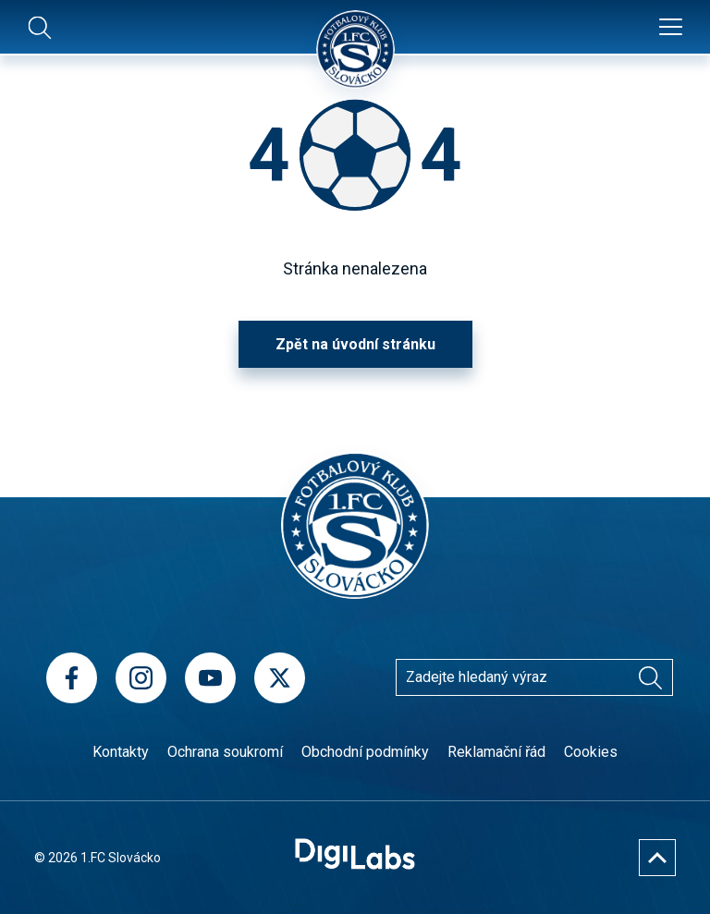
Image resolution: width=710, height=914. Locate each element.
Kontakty (120, 752)
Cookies (591, 752)
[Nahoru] (657, 857)
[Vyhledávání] (650, 677)
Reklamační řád (496, 752)
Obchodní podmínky (365, 752)
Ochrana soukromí (225, 752)
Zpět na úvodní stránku (355, 344)
